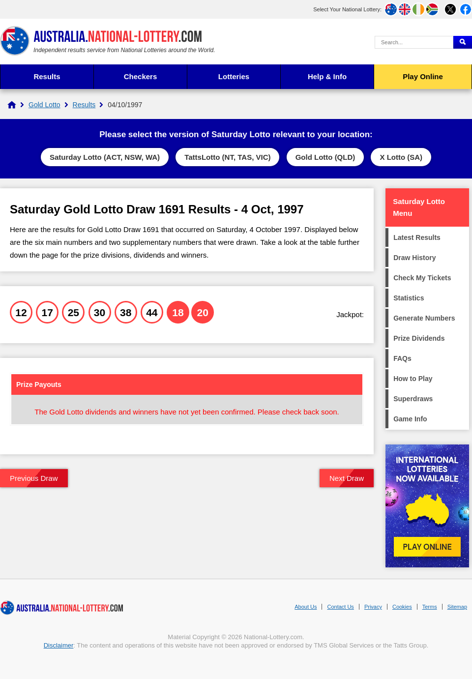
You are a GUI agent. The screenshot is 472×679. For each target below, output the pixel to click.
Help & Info (327, 76)
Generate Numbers (424, 318)
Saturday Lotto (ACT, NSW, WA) (105, 157)
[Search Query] (414, 42)
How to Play (412, 379)
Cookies (402, 607)
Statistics (408, 298)
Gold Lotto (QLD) (325, 157)
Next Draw (346, 478)
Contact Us (340, 607)
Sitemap (457, 607)
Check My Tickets (422, 278)
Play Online (423, 76)
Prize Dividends (418, 338)
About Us (306, 607)
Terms (429, 607)
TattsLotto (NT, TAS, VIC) (227, 157)
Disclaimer (59, 645)
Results (46, 76)
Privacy (373, 607)
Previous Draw (34, 478)
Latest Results (417, 237)
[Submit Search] (462, 42)
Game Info (410, 419)
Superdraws (413, 399)
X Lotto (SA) (401, 157)
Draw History (414, 258)
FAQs (402, 358)
